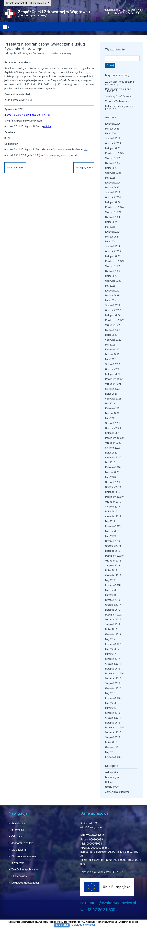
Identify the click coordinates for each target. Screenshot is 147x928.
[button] (16, 3)
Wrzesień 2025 (113, 158)
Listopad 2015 (112, 722)
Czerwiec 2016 (113, 688)
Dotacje (109, 782)
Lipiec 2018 (111, 570)
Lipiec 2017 (111, 629)
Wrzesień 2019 (113, 501)
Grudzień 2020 (113, 428)
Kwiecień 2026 (113, 123)
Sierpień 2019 (112, 506)
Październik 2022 (114, 320)
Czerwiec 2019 (113, 516)
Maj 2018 (110, 580)
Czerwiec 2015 (113, 747)
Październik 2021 (114, 379)
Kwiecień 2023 (113, 290)
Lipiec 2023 (111, 276)
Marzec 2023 (112, 295)
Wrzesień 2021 (113, 384)
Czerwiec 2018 (113, 575)
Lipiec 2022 (111, 334)
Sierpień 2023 (112, 271)
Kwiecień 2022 (113, 349)
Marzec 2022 (112, 354)
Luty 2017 (110, 654)
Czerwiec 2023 (113, 280)
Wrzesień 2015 (113, 732)
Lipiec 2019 (111, 511)
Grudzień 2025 (113, 143)
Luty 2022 (110, 359)
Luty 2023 (110, 300)
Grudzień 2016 (113, 663)
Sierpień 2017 (112, 624)
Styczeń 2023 (112, 305)
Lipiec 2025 (111, 168)
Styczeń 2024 (112, 246)
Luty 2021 (110, 418)
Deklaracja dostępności (25, 882)
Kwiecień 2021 (113, 408)
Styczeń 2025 (112, 192)
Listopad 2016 (112, 668)
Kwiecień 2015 (113, 757)
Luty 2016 (110, 708)
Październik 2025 (114, 153)
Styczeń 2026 (112, 138)
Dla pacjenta (18, 849)
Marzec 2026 (112, 128)
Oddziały (16, 836)
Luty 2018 (110, 595)
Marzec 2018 (112, 590)
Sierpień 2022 (112, 330)
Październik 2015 (114, 727)
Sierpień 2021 (112, 388)
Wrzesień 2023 (113, 266)
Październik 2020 (114, 438)
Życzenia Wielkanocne (117, 101)
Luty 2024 (110, 241)
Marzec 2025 (112, 187)
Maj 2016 (110, 693)
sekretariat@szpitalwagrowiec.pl (108, 903)
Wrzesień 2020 (113, 442)
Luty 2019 (110, 536)
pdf (85, 149)
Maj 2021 (110, 403)
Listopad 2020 (112, 433)
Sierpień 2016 (112, 683)
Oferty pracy (112, 787)
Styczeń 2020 (112, 482)
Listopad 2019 (112, 492)
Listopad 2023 (112, 256)
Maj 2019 (110, 521)
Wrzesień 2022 (113, 325)
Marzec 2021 (112, 413)
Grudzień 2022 (113, 310)
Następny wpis (84, 167)
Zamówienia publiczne (43, 53)
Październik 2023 (114, 261)
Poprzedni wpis (15, 167)
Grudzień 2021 (113, 369)
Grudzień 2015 (113, 717)
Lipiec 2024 (111, 222)
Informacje (17, 830)
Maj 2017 (110, 639)
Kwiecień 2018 (113, 585)
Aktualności (111, 772)
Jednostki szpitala (22, 843)
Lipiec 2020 (111, 452)
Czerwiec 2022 (113, 339)
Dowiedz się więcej (83, 924)
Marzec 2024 (112, 236)
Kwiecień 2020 (113, 467)
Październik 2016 (114, 673)
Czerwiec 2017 (113, 634)
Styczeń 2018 (112, 600)
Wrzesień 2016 (113, 678)
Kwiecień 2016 (113, 698)
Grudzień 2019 (113, 487)
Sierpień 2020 (112, 447)
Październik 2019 (114, 496)
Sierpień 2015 (112, 737)
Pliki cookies (19, 876)
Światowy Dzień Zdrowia (118, 96)
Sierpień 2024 (112, 217)
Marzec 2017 (112, 649)
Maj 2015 (110, 752)
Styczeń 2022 (112, 364)
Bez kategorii (112, 777)
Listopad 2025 (112, 148)
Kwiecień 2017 (113, 644)
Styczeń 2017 (112, 658)
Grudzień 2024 (113, 197)
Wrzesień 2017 (113, 619)
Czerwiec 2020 (113, 457)
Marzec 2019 (112, 531)
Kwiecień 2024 (113, 231)
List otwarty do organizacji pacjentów (119, 107)
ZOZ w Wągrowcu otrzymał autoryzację (119, 82)
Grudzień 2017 (113, 604)
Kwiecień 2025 (113, 182)
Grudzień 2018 (113, 546)
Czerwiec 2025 (113, 172)
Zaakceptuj (62, 925)
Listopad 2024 (112, 202)
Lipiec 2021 (111, 393)
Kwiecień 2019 (113, 526)
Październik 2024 (114, 207)
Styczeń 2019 (112, 541)
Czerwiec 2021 (113, 398)
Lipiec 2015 (111, 742)
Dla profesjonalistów (23, 856)
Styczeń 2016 (112, 712)
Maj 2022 (110, 344)
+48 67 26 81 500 (125, 13)
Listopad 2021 (112, 374)
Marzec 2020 (112, 472)
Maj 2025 (110, 177)
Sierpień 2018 (112, 565)
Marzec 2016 (112, 703)
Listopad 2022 (112, 315)
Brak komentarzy (63, 53)
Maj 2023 (110, 285)
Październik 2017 (114, 614)
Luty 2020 (110, 477)
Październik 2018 (114, 555)
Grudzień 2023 (113, 251)
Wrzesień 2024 (113, 212)
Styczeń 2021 (112, 423)
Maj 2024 (110, 226)
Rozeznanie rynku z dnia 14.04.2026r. (118, 90)
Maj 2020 (110, 462)
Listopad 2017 (112, 609)
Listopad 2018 (112, 550)
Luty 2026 (110, 133)
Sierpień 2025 (112, 163)
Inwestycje (17, 863)
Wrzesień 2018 (113, 560)
